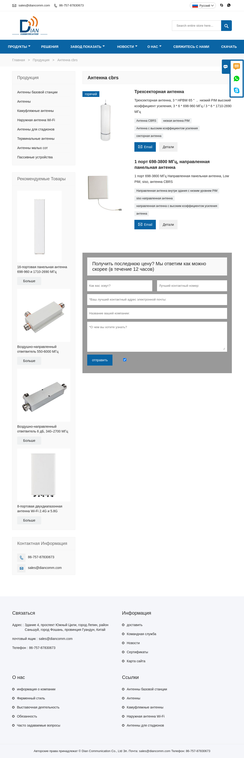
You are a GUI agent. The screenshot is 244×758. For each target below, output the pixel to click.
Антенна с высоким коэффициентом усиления (167, 128)
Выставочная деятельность (38, 707)
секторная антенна (148, 136)
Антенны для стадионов (35, 129)
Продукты (19, 47)
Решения (49, 47)
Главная (18, 60)
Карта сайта (136, 661)
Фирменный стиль (31, 698)
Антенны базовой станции (37, 92)
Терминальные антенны (35, 139)
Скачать (229, 47)
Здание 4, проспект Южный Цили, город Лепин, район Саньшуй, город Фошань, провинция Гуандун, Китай (66, 627)
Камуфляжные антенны (35, 111)
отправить (100, 360)
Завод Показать (87, 47)
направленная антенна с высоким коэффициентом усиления (176, 206)
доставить (134, 625)
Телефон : (20, 648)
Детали (168, 147)
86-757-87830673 (71, 5)
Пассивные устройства (35, 157)
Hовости (133, 643)
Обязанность (27, 716)
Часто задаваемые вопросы (38, 725)
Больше (29, 281)
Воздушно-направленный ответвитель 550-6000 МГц (37, 349)
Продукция (41, 60)
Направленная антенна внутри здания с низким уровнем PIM (176, 190)
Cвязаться (23, 613)
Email (145, 146)
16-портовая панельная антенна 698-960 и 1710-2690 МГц (42, 269)
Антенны (24, 101)
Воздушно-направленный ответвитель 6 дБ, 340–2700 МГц (42, 429)
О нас (154, 47)
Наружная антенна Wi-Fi (36, 120)
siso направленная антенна (154, 198)
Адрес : (18, 625)
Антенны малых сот (32, 148)
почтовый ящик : (24, 639)
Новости (127, 47)
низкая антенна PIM (176, 120)
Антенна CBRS (146, 120)
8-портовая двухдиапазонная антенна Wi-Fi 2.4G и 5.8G (39, 508)
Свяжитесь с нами (191, 47)
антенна (141, 213)
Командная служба (141, 634)
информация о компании (36, 689)
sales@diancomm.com (34, 5)
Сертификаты (137, 652)
